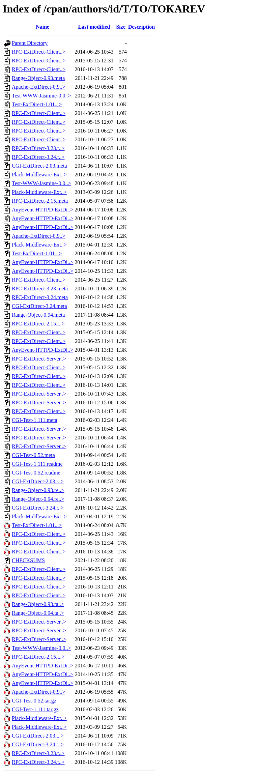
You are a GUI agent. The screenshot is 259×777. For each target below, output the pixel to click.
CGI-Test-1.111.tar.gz (35, 709)
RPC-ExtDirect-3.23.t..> (38, 753)
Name (42, 27)
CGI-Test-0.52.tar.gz (34, 700)
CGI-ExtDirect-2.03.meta (39, 166)
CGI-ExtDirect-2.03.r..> (38, 481)
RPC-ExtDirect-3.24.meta (40, 297)
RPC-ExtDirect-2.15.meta (40, 201)
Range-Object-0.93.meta (38, 78)
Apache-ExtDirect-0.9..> (38, 87)
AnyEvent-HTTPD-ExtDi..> (42, 209)
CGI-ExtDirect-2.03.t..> (38, 736)
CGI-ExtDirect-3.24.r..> (38, 508)
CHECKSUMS (28, 560)
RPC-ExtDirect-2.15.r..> (38, 323)
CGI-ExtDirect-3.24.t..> (38, 744)
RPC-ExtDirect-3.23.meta (40, 288)
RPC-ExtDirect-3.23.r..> (38, 148)
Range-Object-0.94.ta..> (38, 613)
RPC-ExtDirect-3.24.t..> (38, 762)
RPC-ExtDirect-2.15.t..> (38, 657)
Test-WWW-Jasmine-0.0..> (41, 95)
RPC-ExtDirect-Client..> (38, 52)
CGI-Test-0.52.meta (33, 455)
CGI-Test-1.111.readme (37, 464)
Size (120, 27)
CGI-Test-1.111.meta (34, 420)
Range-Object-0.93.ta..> (38, 604)
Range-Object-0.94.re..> (38, 499)
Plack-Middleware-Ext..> (39, 174)
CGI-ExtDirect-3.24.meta (39, 306)
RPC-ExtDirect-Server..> (39, 359)
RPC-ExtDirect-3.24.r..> (38, 157)
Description (141, 27)
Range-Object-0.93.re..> (38, 490)
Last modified (94, 27)
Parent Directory (30, 43)
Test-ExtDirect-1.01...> (37, 104)
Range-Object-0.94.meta (38, 315)
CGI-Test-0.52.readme (36, 473)
